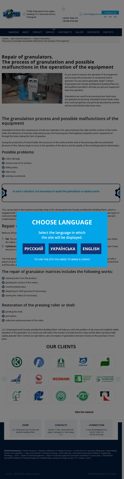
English (91, 248)
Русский (33, 248)
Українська (62, 248)
